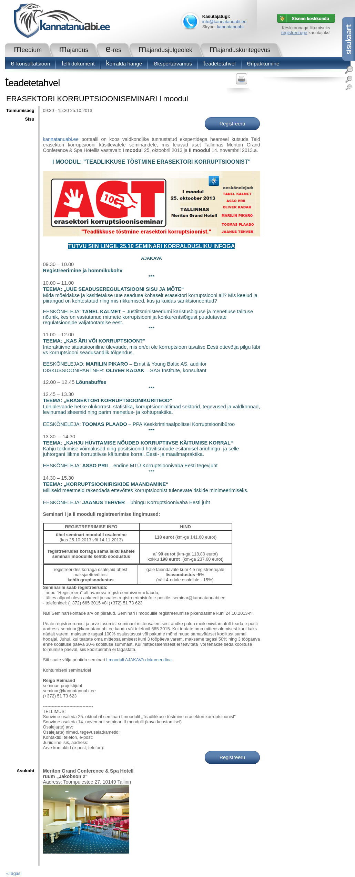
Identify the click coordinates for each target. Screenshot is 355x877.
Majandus (73, 50)
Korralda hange (124, 64)
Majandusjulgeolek (165, 50)
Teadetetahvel (219, 64)
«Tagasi (13, 873)
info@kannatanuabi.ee (224, 21)
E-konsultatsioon (30, 64)
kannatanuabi (230, 26)
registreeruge (294, 32)
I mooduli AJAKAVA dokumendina (139, 659)
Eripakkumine (263, 64)
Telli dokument (77, 64)
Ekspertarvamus (172, 64)
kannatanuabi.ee (61, 139)
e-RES (113, 50)
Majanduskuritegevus (240, 50)
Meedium (28, 50)
